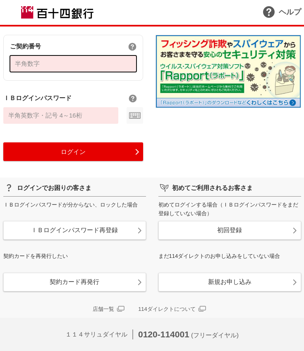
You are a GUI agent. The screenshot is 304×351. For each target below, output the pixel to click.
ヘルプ (282, 12)
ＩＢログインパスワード (37, 97)
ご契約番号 (25, 46)
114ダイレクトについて (167, 309)
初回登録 (229, 229)
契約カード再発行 (74, 281)
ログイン (73, 151)
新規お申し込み (229, 281)
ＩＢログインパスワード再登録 (74, 229)
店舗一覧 (103, 309)
